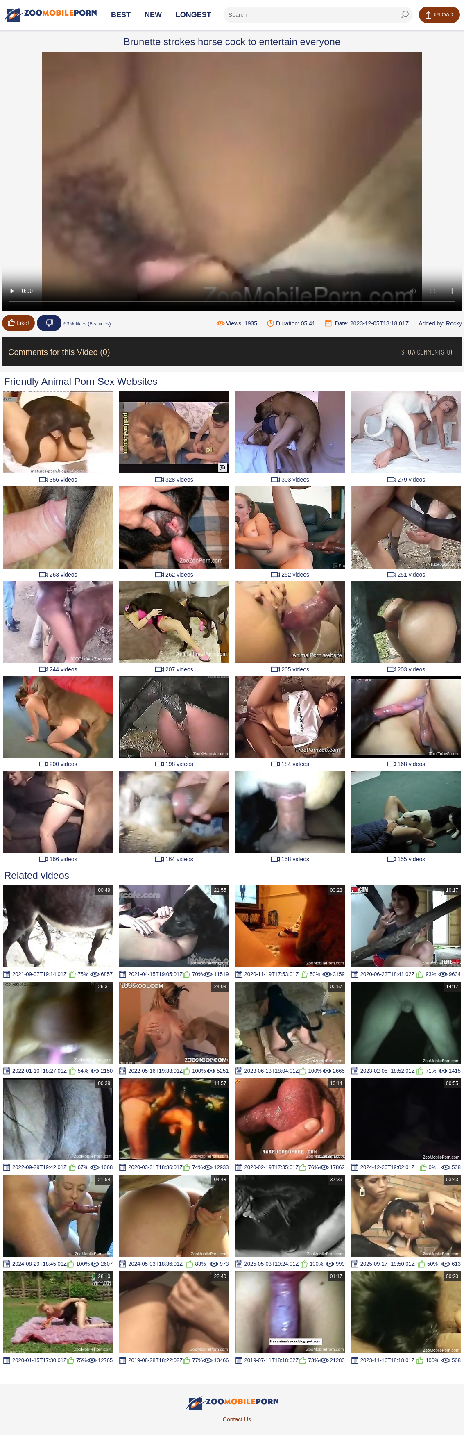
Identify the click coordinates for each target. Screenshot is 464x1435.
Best (121, 15)
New (153, 15)
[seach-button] (404, 15)
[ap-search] (318, 15)
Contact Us (237, 1419)
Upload (439, 15)
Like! (18, 322)
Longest (193, 15)
